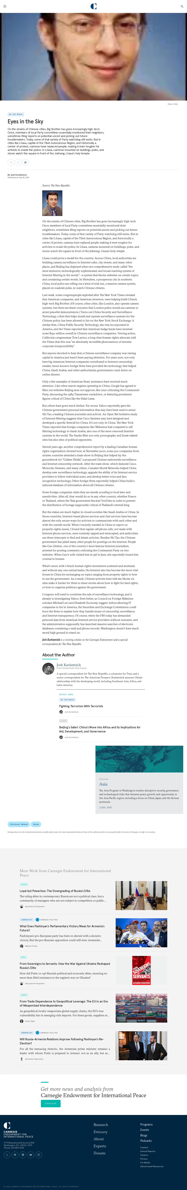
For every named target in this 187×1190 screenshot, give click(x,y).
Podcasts (146, 1141)
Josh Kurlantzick (19, 174)
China (36, 824)
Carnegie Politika (49, 920)
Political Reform (18, 824)
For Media (145, 1162)
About (99, 1138)
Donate (99, 1153)
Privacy (144, 1158)
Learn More (105, 807)
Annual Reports (147, 1151)
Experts (100, 1146)
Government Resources (151, 1166)
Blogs (143, 1135)
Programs (146, 1124)
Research (101, 1124)
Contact (144, 1147)
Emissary (100, 1131)
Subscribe (51, 1103)
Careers (144, 1155)
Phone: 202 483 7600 (14, 1147)
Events (144, 1130)
